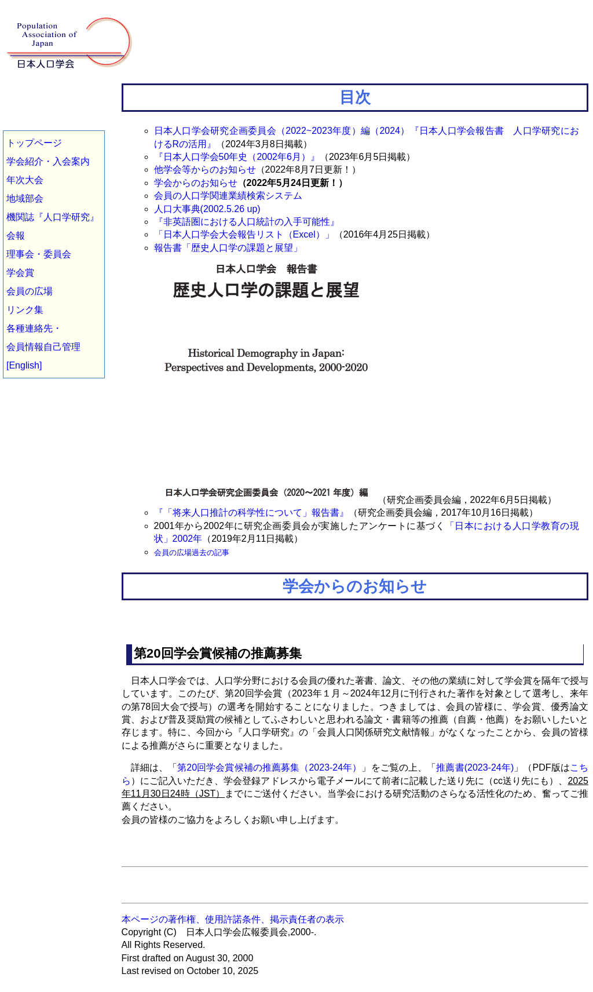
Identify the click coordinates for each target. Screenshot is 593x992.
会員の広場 (29, 291)
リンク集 (24, 310)
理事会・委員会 (38, 254)
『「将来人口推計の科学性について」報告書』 (251, 512)
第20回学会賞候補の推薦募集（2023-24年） (269, 767)
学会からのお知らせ (195, 183)
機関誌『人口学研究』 (52, 217)
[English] (24, 365)
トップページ (34, 143)
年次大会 (24, 180)
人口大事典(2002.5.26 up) (207, 209)
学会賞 (20, 273)
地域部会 (24, 198)
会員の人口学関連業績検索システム (228, 195)
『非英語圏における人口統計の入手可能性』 (246, 222)
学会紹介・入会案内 (48, 161)
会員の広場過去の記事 (191, 552)
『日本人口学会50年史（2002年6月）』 (237, 157)
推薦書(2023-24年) (475, 767)
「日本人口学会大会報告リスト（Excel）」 (244, 234)
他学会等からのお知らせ (205, 169)
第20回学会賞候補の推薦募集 (218, 653)
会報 (15, 235)
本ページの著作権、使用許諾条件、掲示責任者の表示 (233, 919)
